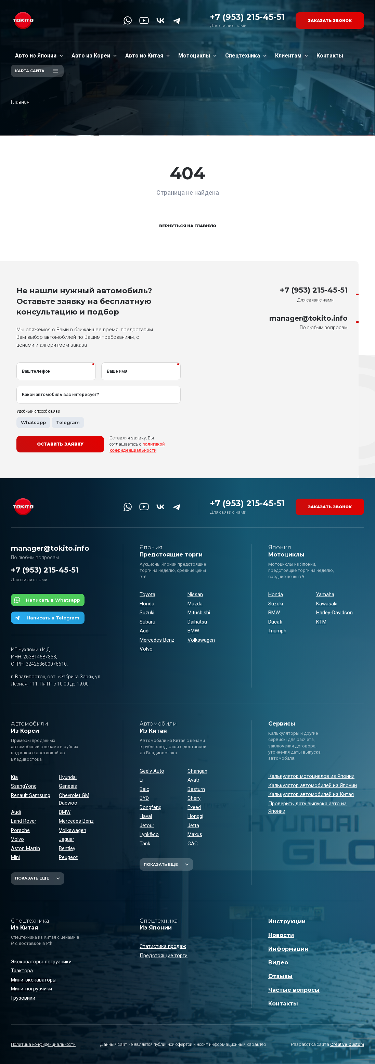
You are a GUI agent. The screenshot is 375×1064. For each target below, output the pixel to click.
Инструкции (287, 921)
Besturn (196, 789)
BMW (193, 631)
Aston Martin (25, 848)
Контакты (283, 1003)
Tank (145, 844)
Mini (15, 857)
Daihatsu (197, 622)
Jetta (193, 825)
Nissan (195, 594)
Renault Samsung (30, 795)
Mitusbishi (199, 613)
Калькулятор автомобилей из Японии (312, 785)
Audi (145, 631)
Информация (288, 949)
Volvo (146, 649)
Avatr (193, 780)
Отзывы (280, 976)
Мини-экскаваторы (33, 980)
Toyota (147, 594)
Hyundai (68, 777)
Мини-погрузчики (31, 989)
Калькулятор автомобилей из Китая (311, 794)
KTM (321, 622)
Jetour (147, 825)
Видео (278, 962)
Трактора (22, 970)
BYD (144, 798)
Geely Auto (152, 771)
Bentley (67, 848)
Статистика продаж (163, 946)
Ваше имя (117, 371)
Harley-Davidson (334, 613)
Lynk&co (149, 834)
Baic (144, 789)
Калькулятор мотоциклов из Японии (311, 776)
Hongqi (195, 816)
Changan (197, 771)
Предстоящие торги (164, 955)
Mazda (195, 604)
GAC (193, 844)
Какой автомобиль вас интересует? (60, 394)
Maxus (195, 834)
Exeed (194, 807)
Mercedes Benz (157, 640)
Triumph (277, 631)
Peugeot (68, 857)
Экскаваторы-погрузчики (41, 962)
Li (141, 780)
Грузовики (23, 998)
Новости (281, 935)
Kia (14, 777)
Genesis (68, 786)
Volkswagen (201, 640)
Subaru (147, 622)
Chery (194, 798)
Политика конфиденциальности (43, 1044)
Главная (20, 102)
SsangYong (24, 786)
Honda (147, 604)
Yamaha (325, 594)
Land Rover (23, 821)
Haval (146, 816)
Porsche (20, 830)
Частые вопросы (294, 990)
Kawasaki (326, 604)
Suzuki (147, 613)
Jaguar (66, 839)
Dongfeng (150, 807)
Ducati (275, 622)
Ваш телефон (36, 371)
